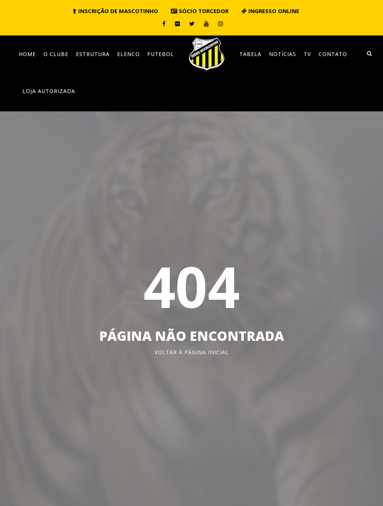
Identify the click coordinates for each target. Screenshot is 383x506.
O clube (55, 54)
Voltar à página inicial (191, 352)
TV (307, 54)
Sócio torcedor (200, 11)
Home (27, 54)
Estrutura (93, 54)
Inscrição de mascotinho (115, 11)
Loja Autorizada (48, 91)
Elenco (128, 54)
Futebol (160, 54)
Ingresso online (270, 11)
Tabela (250, 54)
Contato (333, 54)
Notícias (282, 54)
